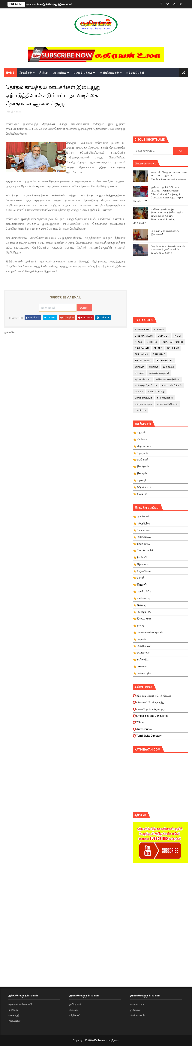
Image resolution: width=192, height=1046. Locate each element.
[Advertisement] (162, 106)
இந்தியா (153, 366)
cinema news (144, 336)
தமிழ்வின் (14, 1020)
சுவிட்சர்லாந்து (156, 391)
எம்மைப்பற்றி (135, 72)
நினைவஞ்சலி (165, 397)
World (139, 366)
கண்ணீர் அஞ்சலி (159, 373)
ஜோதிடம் (140, 410)
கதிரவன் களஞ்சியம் (168, 379)
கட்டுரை (140, 373)
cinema (159, 329)
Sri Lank (173, 348)
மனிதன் (13, 1009)
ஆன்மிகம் (59, 72)
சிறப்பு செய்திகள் (172, 385)
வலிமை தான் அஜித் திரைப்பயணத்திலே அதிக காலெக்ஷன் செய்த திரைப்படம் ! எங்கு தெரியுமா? (158, 216)
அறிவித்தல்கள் (109, 72)
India (177, 336)
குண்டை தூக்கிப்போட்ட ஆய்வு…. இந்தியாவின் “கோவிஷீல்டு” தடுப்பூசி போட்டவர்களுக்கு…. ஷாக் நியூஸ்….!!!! (158, 194)
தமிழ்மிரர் (75, 1004)
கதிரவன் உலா (143, 379)
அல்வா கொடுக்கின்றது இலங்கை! (49, 4)
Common (163, 336)
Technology (164, 360)
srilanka (159, 354)
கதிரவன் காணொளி (20, 1004)
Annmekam (142, 329)
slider (158, 348)
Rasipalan (142, 348)
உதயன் (73, 1009)
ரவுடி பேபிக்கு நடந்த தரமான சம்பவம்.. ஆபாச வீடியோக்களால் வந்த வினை (169, 175)
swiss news (143, 360)
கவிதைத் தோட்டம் (146, 385)
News (138, 342)
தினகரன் (135, 1009)
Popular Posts (172, 342)
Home (10, 72)
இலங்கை (16, 111)
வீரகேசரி (74, 1015)
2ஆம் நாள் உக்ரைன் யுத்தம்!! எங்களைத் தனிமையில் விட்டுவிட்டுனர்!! (169, 249)
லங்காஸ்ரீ (13, 1015)
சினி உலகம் (137, 1015)
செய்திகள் (25, 72)
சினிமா (43, 72)
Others (152, 342)
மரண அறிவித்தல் (167, 404)
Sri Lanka (141, 354)
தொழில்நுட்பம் (144, 397)
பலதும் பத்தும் (83, 72)
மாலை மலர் (137, 1004)
